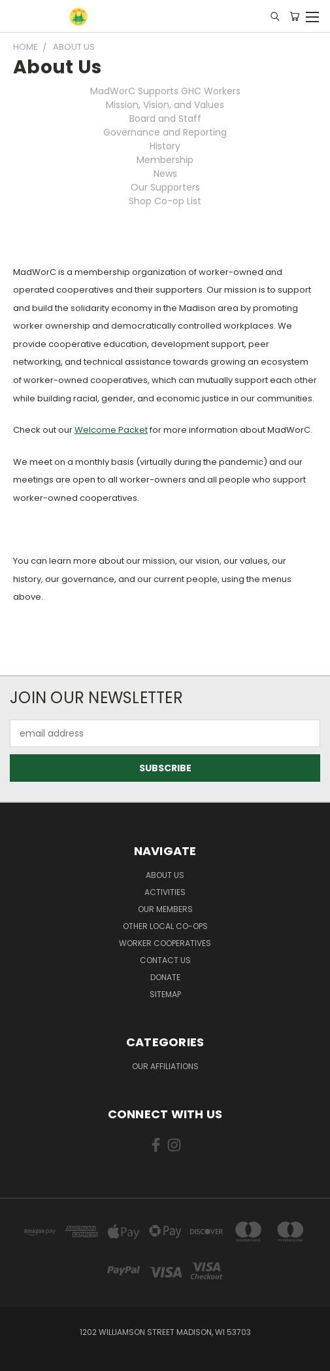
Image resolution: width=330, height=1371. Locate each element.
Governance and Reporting (165, 132)
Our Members (165, 909)
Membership (165, 159)
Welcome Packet (111, 430)
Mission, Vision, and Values (165, 104)
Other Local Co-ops (165, 926)
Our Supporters (165, 187)
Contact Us (165, 960)
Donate (165, 977)
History (165, 146)
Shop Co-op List (165, 201)
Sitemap (165, 994)
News (165, 173)
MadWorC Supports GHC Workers (165, 91)
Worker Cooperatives (165, 943)
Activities (165, 892)
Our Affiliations (165, 1066)
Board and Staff (165, 118)
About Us (165, 875)
